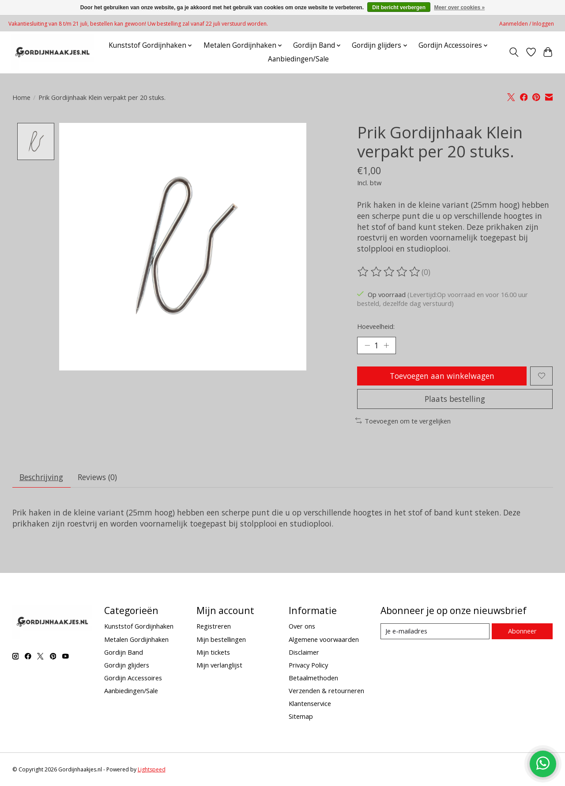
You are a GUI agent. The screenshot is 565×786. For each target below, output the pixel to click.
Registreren (213, 626)
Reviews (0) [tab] (97, 477)
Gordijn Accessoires (133, 677)
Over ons (302, 626)
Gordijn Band (123, 652)
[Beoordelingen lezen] (389, 272)
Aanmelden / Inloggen (526, 23)
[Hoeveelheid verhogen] (386, 345)
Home (21, 97)
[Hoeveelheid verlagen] (367, 345)
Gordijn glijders (126, 664)
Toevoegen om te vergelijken (403, 420)
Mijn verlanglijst (219, 664)
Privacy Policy (308, 664)
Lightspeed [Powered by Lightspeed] (152, 769)
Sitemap (301, 716)
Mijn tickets (213, 652)
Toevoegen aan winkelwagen (442, 375)
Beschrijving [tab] (41, 477)
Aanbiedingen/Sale (298, 59)
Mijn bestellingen (221, 639)
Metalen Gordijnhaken (136, 639)
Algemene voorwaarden (324, 639)
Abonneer (522, 630)
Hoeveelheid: (376, 326)
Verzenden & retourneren (326, 690)
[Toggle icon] (513, 52)
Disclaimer (304, 652)
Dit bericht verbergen (399, 7)
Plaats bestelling (455, 398)
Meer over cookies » (459, 7)
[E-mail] (435, 631)
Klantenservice (310, 703)
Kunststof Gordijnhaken (138, 626)
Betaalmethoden (313, 677)
